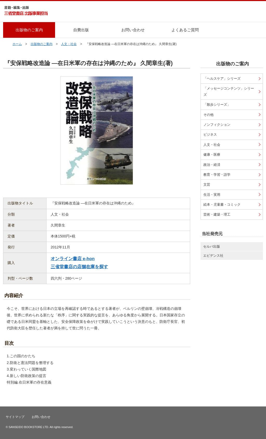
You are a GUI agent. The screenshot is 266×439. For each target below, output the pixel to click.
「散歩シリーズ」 (216, 104)
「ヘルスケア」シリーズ (222, 78)
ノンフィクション (216, 125)
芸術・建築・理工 (216, 214)
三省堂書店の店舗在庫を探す (79, 266)
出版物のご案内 (29, 30)
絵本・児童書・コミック (222, 204)
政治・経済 (211, 165)
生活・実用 (211, 195)
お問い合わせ (133, 30)
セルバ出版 (211, 246)
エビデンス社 (213, 256)
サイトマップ (15, 417)
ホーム (17, 44)
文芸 (206, 184)
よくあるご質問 (185, 30)
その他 (208, 115)
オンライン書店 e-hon (73, 258)
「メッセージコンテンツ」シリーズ (228, 91)
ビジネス (210, 134)
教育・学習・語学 (216, 175)
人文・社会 (69, 44)
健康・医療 (211, 154)
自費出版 (81, 30)
